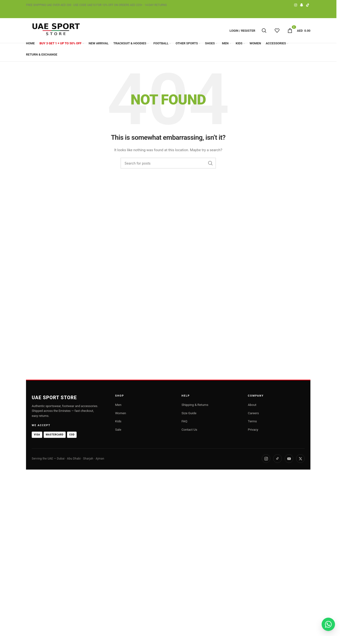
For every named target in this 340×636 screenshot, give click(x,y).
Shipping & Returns (195, 405)
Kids (118, 421)
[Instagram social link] (295, 5)
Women (120, 413)
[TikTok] (277, 458)
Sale (118, 429)
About (252, 405)
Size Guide (189, 413)
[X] (300, 458)
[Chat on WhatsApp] (328, 624)
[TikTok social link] (307, 5)
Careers (253, 413)
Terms (252, 421)
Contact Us (189, 429)
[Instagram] (266, 458)
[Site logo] (56, 31)
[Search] (264, 30)
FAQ (184, 421)
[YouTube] (289, 458)
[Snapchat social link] (301, 5)
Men (118, 405)
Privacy (253, 429)
